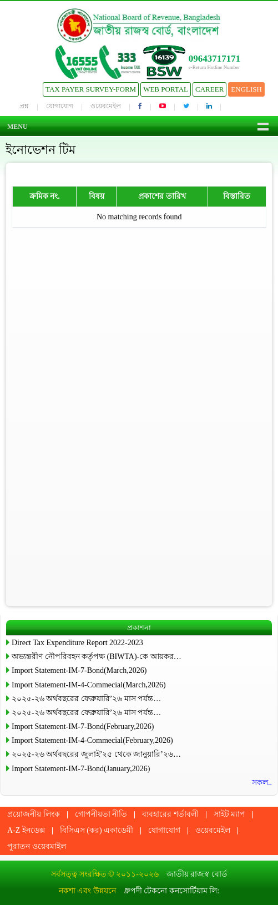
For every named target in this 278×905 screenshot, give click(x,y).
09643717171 (215, 58)
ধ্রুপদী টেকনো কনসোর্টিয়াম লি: (171, 891)
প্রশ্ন (24, 106)
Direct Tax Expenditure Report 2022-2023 (77, 642)
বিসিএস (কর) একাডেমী (96, 830)
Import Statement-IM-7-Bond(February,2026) (83, 726)
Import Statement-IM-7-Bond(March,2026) (79, 670)
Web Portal (165, 89)
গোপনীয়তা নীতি (101, 814)
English (246, 89)
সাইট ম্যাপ (230, 814)
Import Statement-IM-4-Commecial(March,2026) (89, 685)
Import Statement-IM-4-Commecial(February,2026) (92, 740)
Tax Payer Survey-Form (91, 89)
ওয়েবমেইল (105, 106)
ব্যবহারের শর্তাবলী (170, 814)
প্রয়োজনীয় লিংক (33, 814)
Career (209, 89)
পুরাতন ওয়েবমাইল (36, 846)
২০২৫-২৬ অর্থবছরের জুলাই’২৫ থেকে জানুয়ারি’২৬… (96, 754)
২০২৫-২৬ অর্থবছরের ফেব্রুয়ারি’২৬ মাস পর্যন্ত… (86, 699)
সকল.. (262, 782)
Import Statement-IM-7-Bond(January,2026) (81, 769)
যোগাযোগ (59, 106)
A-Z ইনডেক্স (26, 830)
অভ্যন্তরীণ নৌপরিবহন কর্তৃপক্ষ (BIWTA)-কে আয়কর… (96, 656)
